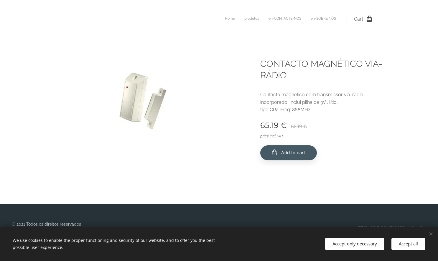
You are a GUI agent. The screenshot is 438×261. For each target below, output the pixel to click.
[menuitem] (309, 19)
